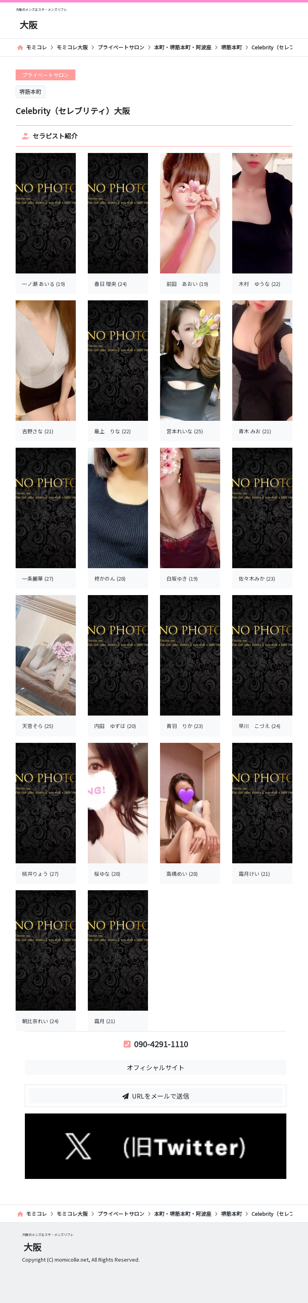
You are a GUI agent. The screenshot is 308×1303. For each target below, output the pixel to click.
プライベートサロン (120, 47)
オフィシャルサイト (155, 1067)
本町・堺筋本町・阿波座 (182, 47)
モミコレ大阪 (72, 47)
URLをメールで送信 (155, 1096)
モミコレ (32, 47)
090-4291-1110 (156, 1044)
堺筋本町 (231, 47)
